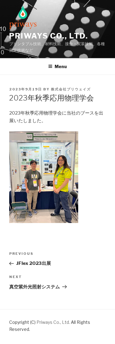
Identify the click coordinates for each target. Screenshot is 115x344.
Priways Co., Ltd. (48, 35)
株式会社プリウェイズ (71, 89)
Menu (57, 66)
